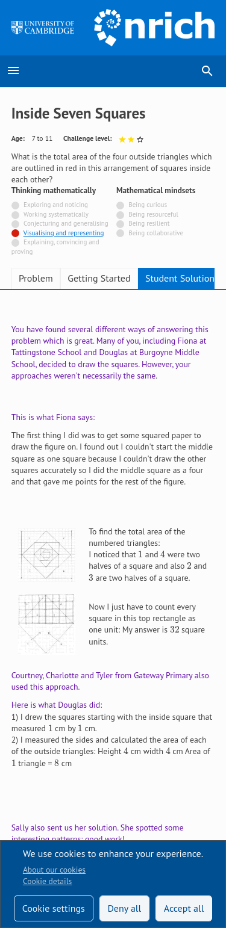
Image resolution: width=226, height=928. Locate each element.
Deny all (124, 908)
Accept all (184, 908)
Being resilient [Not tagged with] (148, 223)
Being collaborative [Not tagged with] (155, 233)
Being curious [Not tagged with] (147, 204)
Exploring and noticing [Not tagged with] (56, 204)
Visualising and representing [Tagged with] (64, 233)
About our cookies (54, 869)
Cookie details (47, 881)
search (207, 71)
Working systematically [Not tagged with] (56, 214)
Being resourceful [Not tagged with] (153, 214)
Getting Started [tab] (98, 278)
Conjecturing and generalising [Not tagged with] (66, 223)
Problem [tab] (36, 278)
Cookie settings (53, 908)
